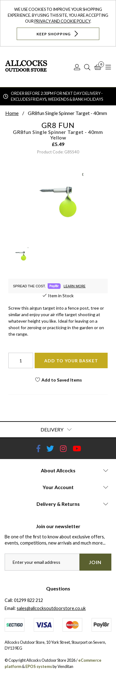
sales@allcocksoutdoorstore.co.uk (51, 608)
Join (95, 562)
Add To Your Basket (71, 360)
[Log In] (77, 67)
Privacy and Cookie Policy (62, 21)
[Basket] (97, 67)
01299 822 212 (28, 600)
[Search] (87, 67)
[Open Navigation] (108, 67)
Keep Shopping (58, 34)
